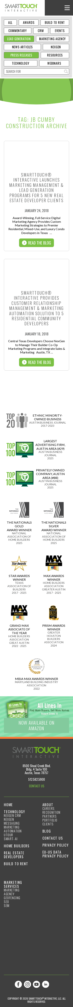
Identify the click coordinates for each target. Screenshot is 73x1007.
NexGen (56, 47)
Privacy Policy (55, 845)
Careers (48, 808)
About (47, 804)
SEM (7, 905)
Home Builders (16, 845)
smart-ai (11, 838)
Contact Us (52, 838)
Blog (46, 831)
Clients (48, 824)
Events (60, 30)
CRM (41, 30)
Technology (20, 63)
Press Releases (21, 55)
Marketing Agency (52, 39)
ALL (10, 22)
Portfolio (49, 820)
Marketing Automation (13, 829)
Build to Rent (55, 22)
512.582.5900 (36, 779)
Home (8, 804)
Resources (54, 55)
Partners (49, 816)
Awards (28, 22)
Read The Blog (36, 243)
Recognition (51, 812)
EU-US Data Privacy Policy (55, 853)
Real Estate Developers (14, 854)
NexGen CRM (12, 815)
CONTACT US (36, 786)
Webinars (54, 63)
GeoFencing (12, 898)
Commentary (17, 30)
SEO (6, 901)
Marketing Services (13, 884)
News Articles (22, 47)
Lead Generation (19, 39)
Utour (8, 835)
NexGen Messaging (12, 821)
